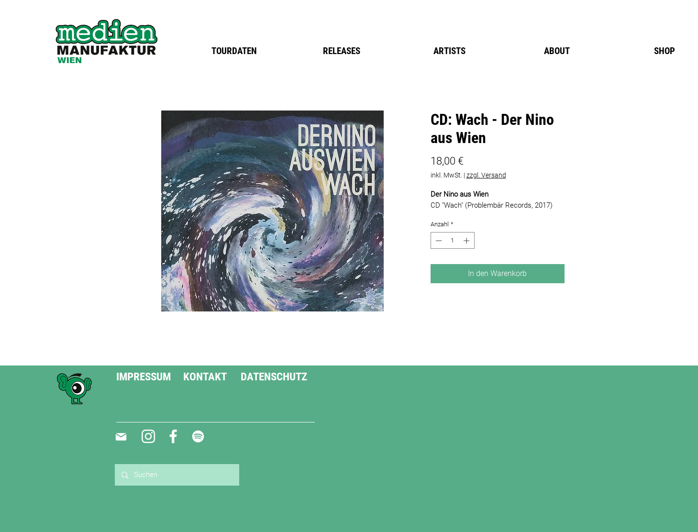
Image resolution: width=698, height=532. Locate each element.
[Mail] (121, 436)
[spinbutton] (452, 241)
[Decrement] (437, 241)
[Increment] (467, 241)
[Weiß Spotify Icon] (198, 436)
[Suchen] (176, 475)
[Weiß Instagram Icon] (148, 436)
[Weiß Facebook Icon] (173, 436)
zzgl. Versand (486, 175)
